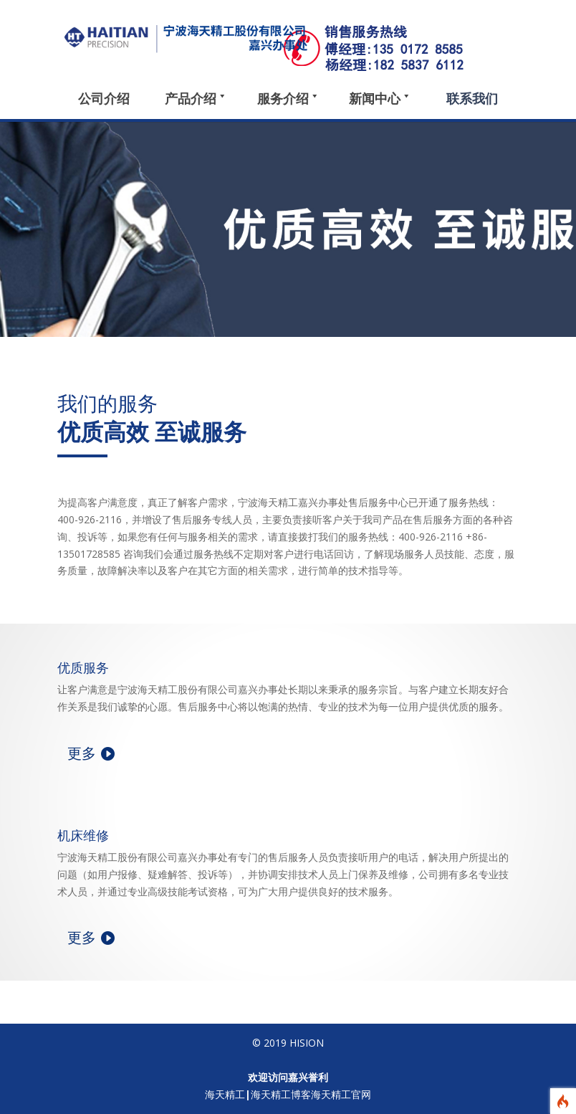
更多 (81, 753)
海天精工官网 (341, 1094)
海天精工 (225, 1094)
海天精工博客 (281, 1094)
